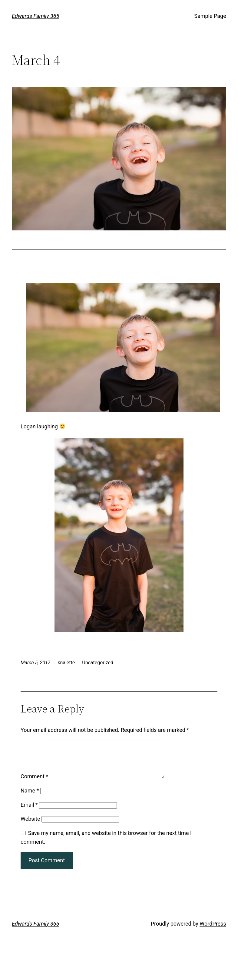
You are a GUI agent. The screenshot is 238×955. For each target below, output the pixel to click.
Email (29, 812)
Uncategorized (97, 662)
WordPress (213, 931)
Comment (34, 783)
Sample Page (210, 16)
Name (30, 798)
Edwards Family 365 (35, 16)
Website (30, 826)
